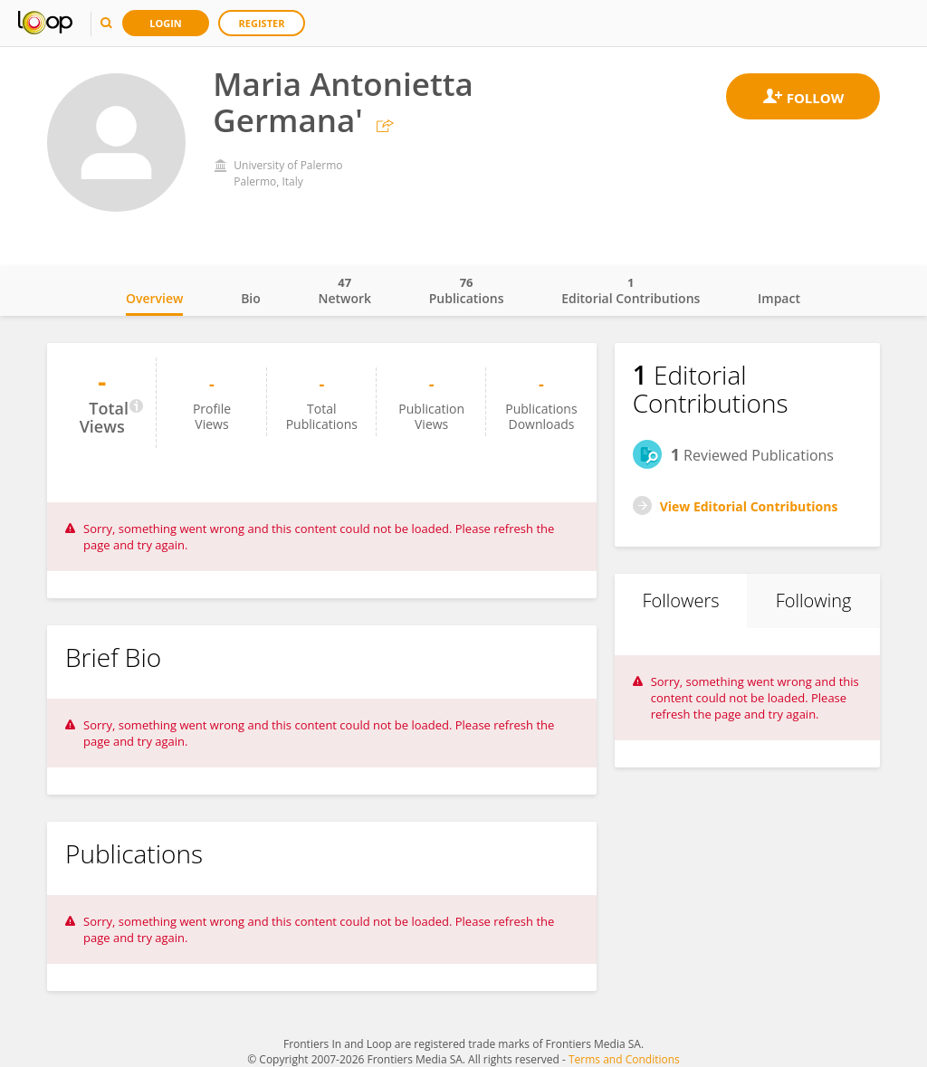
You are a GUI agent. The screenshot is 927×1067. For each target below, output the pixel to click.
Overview (154, 298)
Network (344, 290)
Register (262, 23)
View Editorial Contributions (749, 506)
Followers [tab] (680, 600)
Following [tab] (814, 600)
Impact (779, 298)
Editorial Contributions (630, 290)
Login (165, 23)
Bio (251, 298)
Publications (466, 290)
